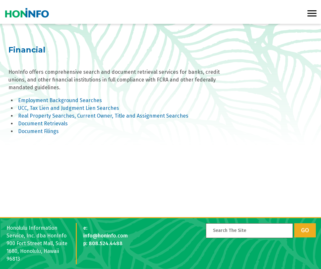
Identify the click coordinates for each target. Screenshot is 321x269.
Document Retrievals (43, 123)
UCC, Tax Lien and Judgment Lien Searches (68, 108)
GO (305, 230)
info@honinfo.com (105, 236)
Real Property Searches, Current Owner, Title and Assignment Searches (103, 116)
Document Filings (38, 131)
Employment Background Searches (60, 100)
